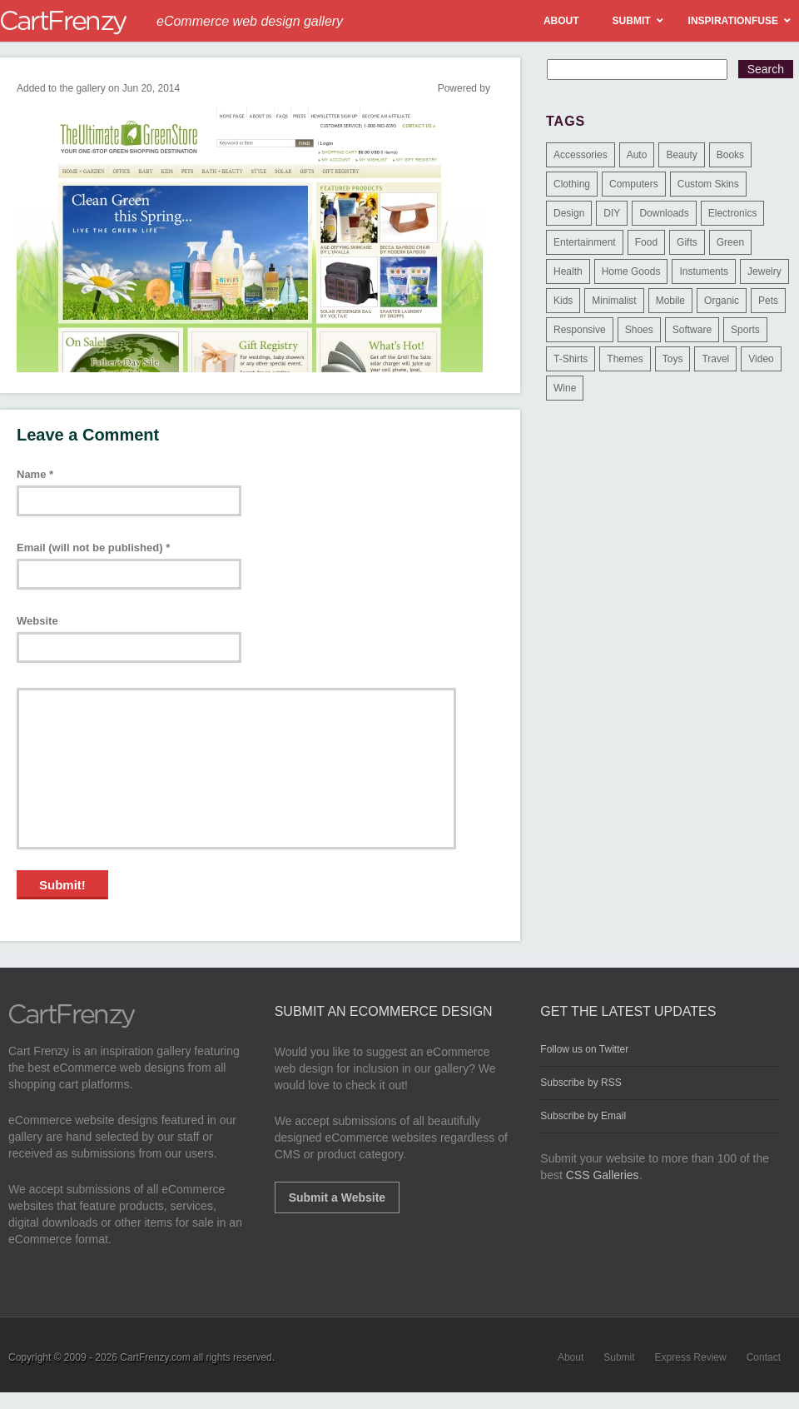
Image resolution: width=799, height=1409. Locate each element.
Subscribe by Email (583, 1116)
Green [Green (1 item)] (730, 242)
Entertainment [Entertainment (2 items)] (584, 242)
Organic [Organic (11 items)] (721, 300)
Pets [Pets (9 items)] (768, 300)
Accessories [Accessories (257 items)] (580, 155)
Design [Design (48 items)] (568, 213)
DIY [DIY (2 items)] (611, 213)
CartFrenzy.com (155, 1357)
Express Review (691, 1357)
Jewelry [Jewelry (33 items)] (764, 271)
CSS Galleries (602, 1175)
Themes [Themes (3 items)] (625, 359)
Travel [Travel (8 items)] (715, 359)
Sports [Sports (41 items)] (745, 330)
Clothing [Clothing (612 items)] (571, 184)
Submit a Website (337, 1197)
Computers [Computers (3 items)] (633, 184)
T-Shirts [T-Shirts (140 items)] (570, 359)
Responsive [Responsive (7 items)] (579, 330)
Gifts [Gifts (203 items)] (687, 242)
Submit (618, 1357)
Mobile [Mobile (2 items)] (670, 300)
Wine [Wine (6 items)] (564, 388)
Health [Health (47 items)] (568, 271)
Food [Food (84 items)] (646, 242)
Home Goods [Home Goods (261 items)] (631, 271)
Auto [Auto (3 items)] (637, 155)
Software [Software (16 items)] (692, 330)
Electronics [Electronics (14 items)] (732, 213)
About (570, 1357)
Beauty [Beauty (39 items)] (681, 155)
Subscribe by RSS (580, 1082)
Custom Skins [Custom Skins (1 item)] (708, 184)
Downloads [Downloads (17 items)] (663, 213)
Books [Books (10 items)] (730, 155)
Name (35, 474)
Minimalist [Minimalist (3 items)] (614, 300)
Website (37, 621)
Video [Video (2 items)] (760, 359)
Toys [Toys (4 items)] (673, 359)
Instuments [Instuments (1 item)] (703, 271)
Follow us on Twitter (584, 1049)
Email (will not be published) (93, 547)
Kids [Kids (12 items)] (563, 300)
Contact (764, 1357)
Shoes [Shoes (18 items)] (639, 330)
